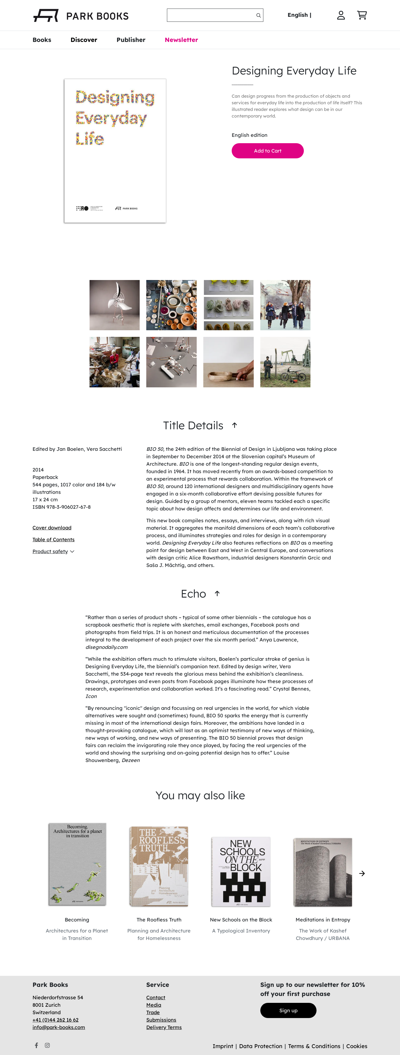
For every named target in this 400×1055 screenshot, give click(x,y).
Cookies (356, 1046)
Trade (153, 1012)
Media (153, 1005)
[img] (258, 15)
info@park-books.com (59, 1027)
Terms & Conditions (314, 1046)
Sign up (288, 1010)
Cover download (52, 527)
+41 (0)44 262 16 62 (56, 1020)
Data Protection (260, 1046)
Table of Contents (54, 539)
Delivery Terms (164, 1027)
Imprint (223, 1046)
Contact (155, 997)
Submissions (161, 1020)
